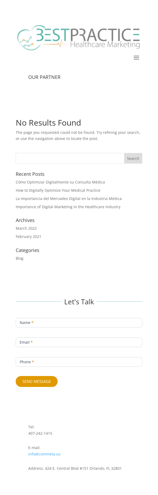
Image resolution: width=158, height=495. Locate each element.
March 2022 (26, 228)
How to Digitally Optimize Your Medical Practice (58, 190)
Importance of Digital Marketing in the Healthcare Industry (68, 206)
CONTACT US (79, 67)
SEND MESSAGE (36, 381)
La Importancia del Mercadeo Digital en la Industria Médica (69, 198)
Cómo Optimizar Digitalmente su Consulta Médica (60, 182)
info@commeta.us (44, 453)
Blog (19, 258)
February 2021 (28, 236)
